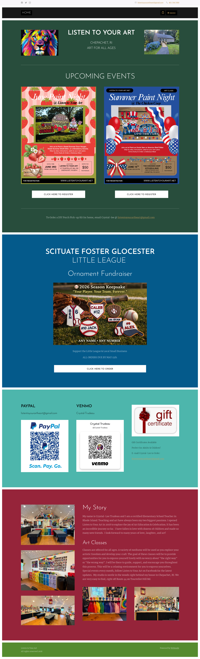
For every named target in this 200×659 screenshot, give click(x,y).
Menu (172, 13)
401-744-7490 (174, 2)
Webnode (175, 648)
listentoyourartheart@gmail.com (150, 2)
